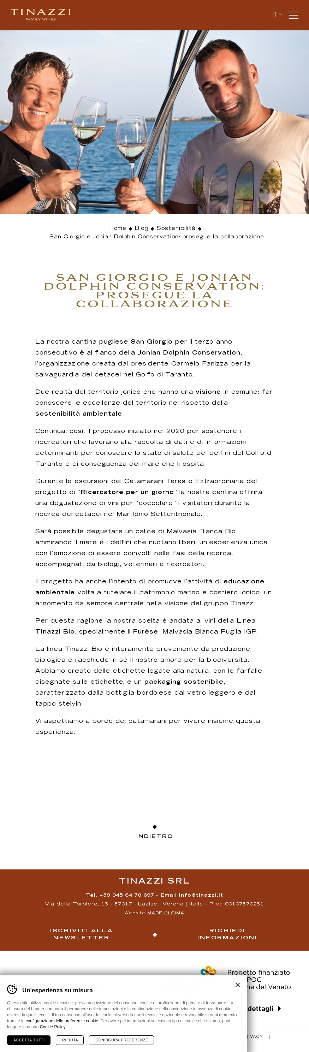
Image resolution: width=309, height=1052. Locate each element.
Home (117, 228)
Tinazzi (44, 15)
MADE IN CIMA (165, 913)
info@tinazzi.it (201, 895)
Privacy (252, 1037)
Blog (141, 228)
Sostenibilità (176, 228)
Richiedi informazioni (227, 934)
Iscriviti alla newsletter (81, 934)
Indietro (154, 836)
